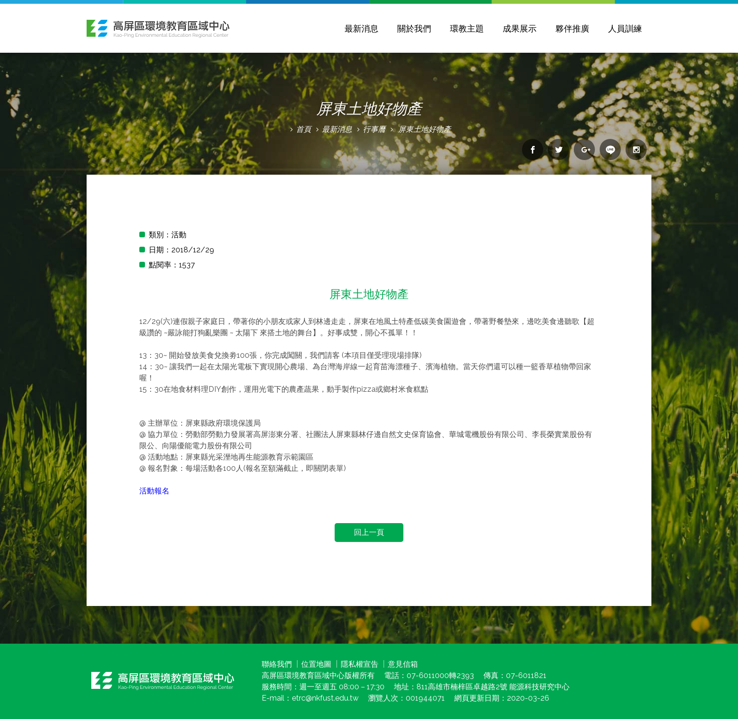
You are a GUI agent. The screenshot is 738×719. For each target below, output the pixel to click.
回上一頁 (369, 532)
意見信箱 (403, 664)
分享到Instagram (636, 149)
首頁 (303, 129)
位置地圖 (316, 664)
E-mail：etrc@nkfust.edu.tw (310, 698)
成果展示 (520, 28)
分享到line (610, 149)
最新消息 (361, 28)
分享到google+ (584, 149)
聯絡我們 (277, 664)
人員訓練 (625, 28)
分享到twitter (558, 149)
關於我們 (414, 28)
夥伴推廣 (572, 28)
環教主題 (467, 28)
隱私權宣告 (359, 664)
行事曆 (374, 129)
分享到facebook (532, 149)
